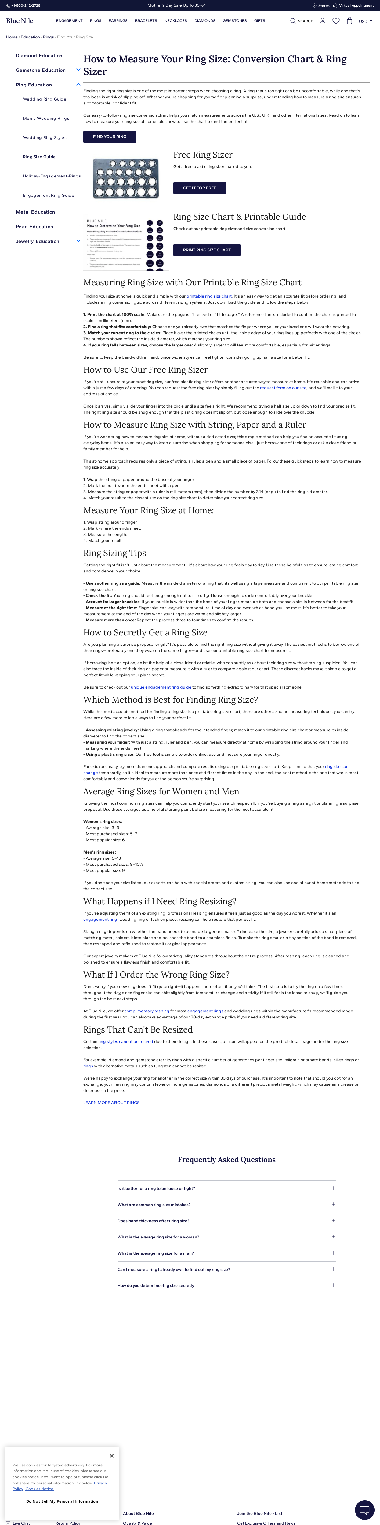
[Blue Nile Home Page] (20, 21)
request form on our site (283, 387)
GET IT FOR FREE (199, 188)
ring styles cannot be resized (125, 1041)
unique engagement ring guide (161, 687)
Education (30, 37)
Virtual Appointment (356, 5)
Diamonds (204, 21)
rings (88, 1066)
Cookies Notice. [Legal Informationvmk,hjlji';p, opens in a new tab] (39, 1489)
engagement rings (205, 1011)
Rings (95, 21)
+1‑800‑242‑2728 (25, 5)
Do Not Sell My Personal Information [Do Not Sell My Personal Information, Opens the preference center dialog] (62, 1501)
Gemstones (235, 21)
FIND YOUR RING (109, 136)
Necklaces (176, 21)
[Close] (111, 1456)
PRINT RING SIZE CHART (207, 250)
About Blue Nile (138, 1513)
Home (12, 37)
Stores (324, 6)
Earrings (118, 21)
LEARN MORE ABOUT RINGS (111, 1102)
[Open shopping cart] (349, 20)
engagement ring (100, 919)
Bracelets (146, 21)
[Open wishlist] (336, 20)
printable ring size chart (209, 296)
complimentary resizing (147, 1011)
